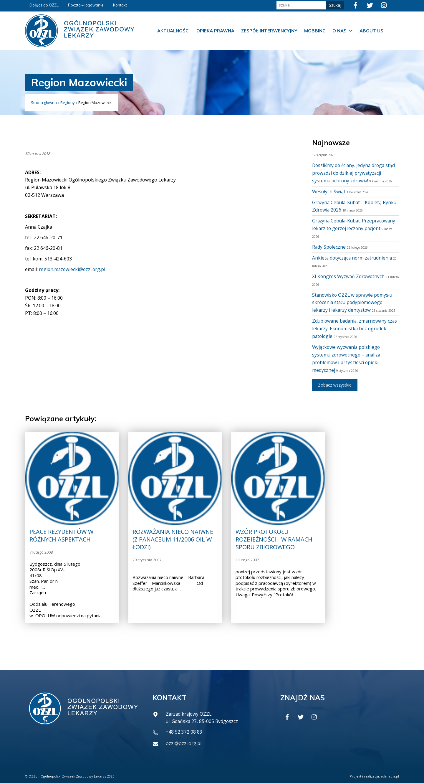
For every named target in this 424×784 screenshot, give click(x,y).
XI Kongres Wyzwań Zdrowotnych (349, 276)
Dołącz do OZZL (44, 5)
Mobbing (315, 31)
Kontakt (120, 5)
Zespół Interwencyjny (269, 31)
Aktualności (173, 31)
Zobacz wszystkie (335, 385)
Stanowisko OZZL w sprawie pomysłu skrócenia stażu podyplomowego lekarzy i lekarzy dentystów (353, 302)
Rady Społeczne (329, 247)
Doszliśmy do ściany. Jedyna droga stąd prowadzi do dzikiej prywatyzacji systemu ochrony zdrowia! (355, 173)
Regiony (67, 102)
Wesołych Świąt (329, 191)
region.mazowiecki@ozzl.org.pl (73, 269)
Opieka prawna (215, 31)
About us (371, 31)
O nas (342, 31)
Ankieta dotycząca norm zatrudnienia (353, 258)
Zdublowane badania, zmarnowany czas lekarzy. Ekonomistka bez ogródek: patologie (350, 328)
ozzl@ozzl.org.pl (183, 744)
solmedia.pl (390, 777)
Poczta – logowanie (86, 5)
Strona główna (44, 102)
